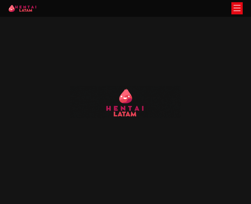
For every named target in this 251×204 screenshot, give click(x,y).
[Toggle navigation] (237, 8)
